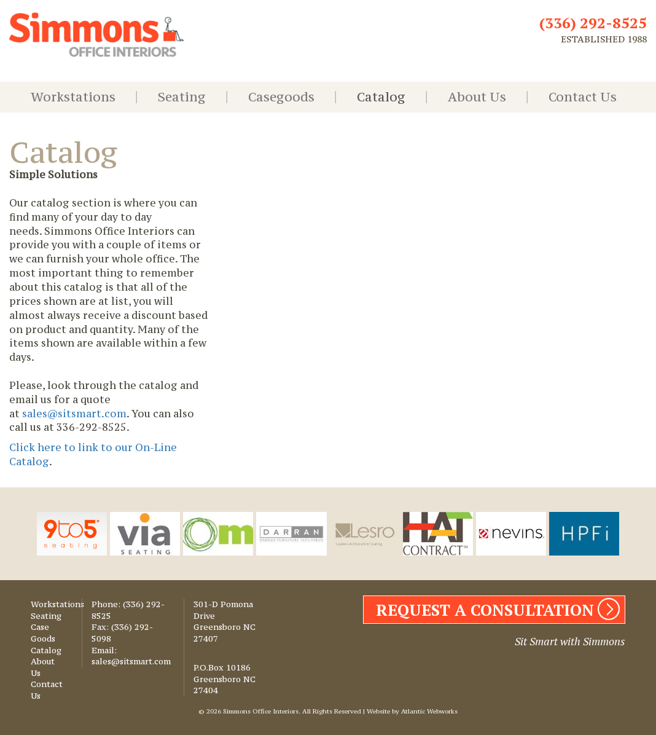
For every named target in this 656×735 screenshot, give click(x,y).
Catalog (381, 96)
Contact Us (583, 96)
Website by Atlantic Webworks (412, 711)
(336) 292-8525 (593, 23)
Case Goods (43, 632)
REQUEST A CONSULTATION (485, 609)
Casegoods (281, 96)
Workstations (73, 96)
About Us (477, 96)
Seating (182, 96)
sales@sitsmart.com (73, 413)
